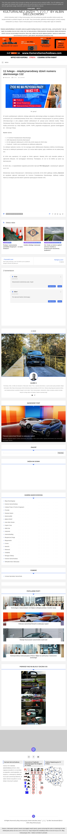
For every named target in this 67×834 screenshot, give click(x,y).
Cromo (7, 543)
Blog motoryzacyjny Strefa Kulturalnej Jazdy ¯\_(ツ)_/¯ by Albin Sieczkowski (33, 11)
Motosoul (7, 549)
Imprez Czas (8, 525)
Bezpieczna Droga (10, 537)
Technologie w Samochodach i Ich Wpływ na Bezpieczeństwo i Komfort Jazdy (33, 608)
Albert (15, 291)
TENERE (7, 552)
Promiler (7, 510)
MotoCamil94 (8, 516)
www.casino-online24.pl (21, 830)
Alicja (15, 276)
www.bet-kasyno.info (55, 830)
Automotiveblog (9, 534)
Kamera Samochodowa (11, 504)
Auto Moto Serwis (9, 522)
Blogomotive (8, 540)
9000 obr (7, 528)
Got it (38, 8)
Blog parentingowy (10, 501)
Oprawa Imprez (9, 513)
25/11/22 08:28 (15, 293)
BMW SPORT (8, 519)
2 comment (21, 77)
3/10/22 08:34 (15, 278)
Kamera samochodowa (11, 558)
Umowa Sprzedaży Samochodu (13, 576)
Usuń (59, 286)
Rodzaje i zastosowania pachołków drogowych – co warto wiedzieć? (13, 246)
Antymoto (7, 531)
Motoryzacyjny (37, 822)
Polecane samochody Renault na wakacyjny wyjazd (19, 436)
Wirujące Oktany (9, 555)
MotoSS (7, 546)
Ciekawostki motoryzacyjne (14, 213)
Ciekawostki (7, 242)
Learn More (31, 8)
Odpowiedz (52, 286)
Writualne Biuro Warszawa (12, 561)
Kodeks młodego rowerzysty (32, 245)
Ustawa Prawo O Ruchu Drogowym (14, 507)
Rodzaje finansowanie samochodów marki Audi (33, 639)
